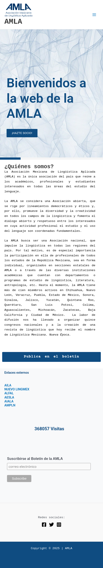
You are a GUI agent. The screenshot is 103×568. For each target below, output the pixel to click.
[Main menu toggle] (94, 14)
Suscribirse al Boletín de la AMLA (35, 459)
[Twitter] (51, 524)
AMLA (13, 22)
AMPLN (9, 405)
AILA (7, 385)
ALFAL (9, 393)
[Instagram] (59, 524)
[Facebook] (44, 524)
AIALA (9, 401)
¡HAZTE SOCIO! (22, 133)
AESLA (9, 397)
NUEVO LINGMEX (16, 389)
